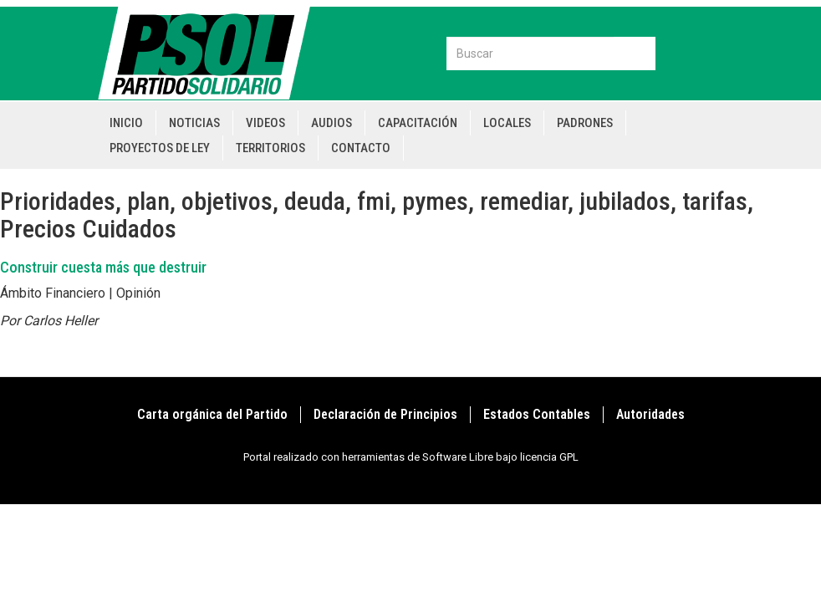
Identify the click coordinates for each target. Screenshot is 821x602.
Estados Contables (536, 414)
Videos (265, 122)
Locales (507, 122)
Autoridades (650, 414)
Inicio (126, 122)
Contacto (360, 148)
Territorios (270, 148)
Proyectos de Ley (160, 148)
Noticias (194, 122)
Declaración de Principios (385, 414)
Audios (331, 122)
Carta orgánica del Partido (212, 414)
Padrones (585, 122)
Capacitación (417, 122)
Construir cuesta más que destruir (103, 267)
